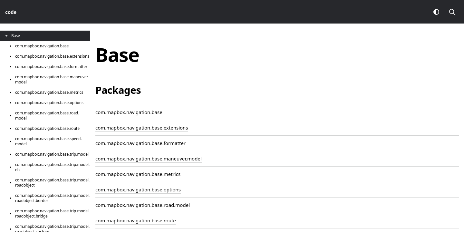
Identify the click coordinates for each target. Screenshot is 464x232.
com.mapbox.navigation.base (128, 112)
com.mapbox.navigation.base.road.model (142, 205)
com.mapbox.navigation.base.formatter (140, 143)
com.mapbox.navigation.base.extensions (141, 127)
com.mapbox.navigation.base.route (135, 220)
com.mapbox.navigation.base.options (138, 189)
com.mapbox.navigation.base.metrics (137, 174)
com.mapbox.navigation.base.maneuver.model (148, 158)
